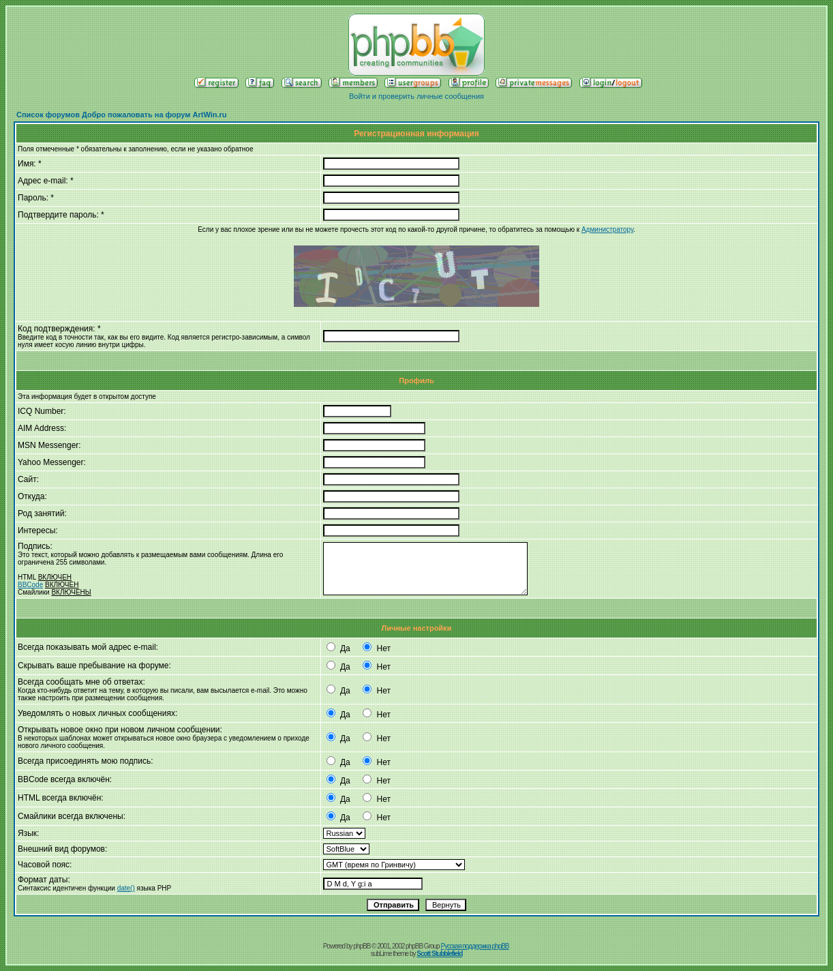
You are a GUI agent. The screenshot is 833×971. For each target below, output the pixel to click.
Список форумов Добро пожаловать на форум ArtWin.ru (121, 114)
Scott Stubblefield (439, 953)
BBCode (30, 584)
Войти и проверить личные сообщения (416, 96)
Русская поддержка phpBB (474, 946)
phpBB (361, 946)
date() (126, 888)
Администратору (607, 229)
